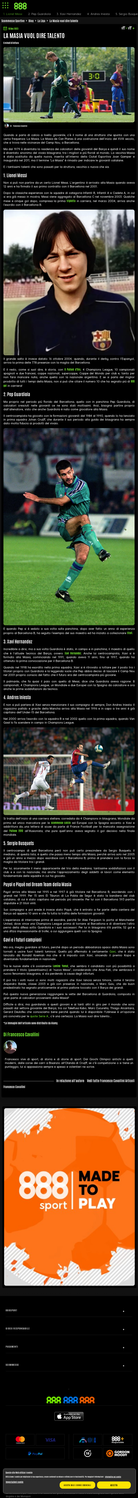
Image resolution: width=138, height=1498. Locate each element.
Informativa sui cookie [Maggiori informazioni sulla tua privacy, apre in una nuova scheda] (113, 1476)
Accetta (114, 1485)
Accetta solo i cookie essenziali (77, 1485)
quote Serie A (39, 1016)
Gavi (112, 951)
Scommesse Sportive (12, 20)
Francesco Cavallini (20, 126)
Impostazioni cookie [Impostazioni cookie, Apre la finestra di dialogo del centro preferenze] (14, 1481)
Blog (31, 20)
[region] (69, 1481)
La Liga (41, 20)
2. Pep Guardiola (39, 14)
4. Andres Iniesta (98, 14)
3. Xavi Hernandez (69, 14)
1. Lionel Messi (12, 14)
